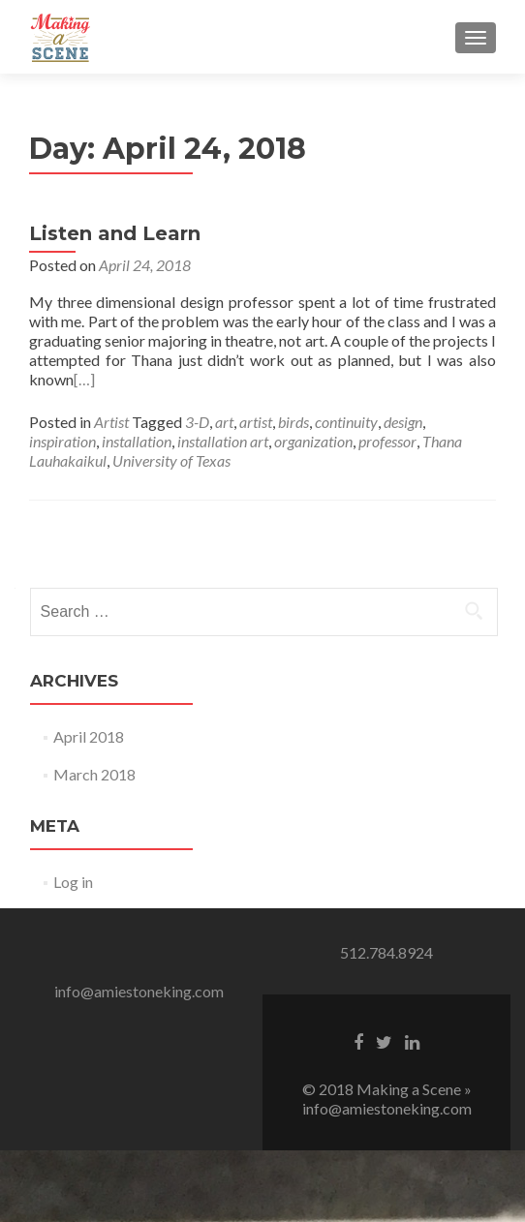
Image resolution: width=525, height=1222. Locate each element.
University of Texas (171, 460)
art (224, 421)
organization (313, 441)
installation (136, 441)
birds (293, 421)
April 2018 (88, 736)
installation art (222, 441)
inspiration (62, 441)
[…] (84, 379)
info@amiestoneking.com (139, 991)
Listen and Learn (115, 233)
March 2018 (94, 774)
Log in (73, 881)
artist (255, 421)
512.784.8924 (386, 952)
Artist (111, 421)
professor (387, 441)
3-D (197, 421)
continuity (346, 421)
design (403, 421)
